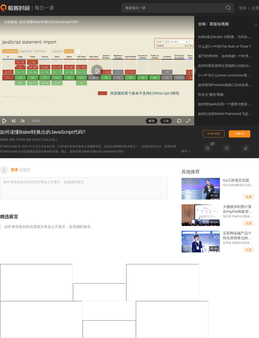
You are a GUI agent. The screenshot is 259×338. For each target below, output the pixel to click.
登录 (243, 8)
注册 (255, 8)
